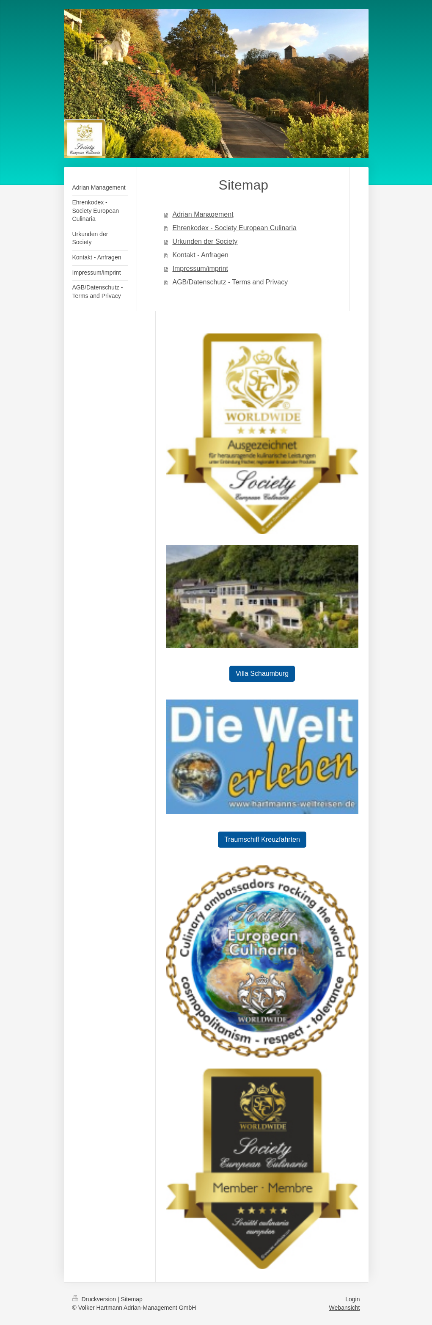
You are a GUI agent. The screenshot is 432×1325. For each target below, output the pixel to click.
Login (352, 1299)
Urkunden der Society (204, 241)
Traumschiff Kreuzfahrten (262, 839)
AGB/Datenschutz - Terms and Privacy (230, 282)
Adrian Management (202, 214)
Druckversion (95, 1299)
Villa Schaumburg (262, 673)
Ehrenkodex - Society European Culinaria (234, 227)
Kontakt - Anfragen (200, 255)
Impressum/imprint (200, 268)
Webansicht (344, 1307)
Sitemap (132, 1299)
